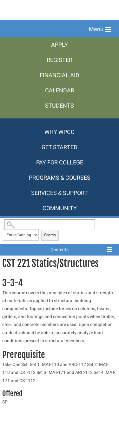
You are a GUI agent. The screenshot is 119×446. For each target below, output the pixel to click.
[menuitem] (59, 45)
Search (50, 235)
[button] (100, 29)
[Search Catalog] (49, 224)
